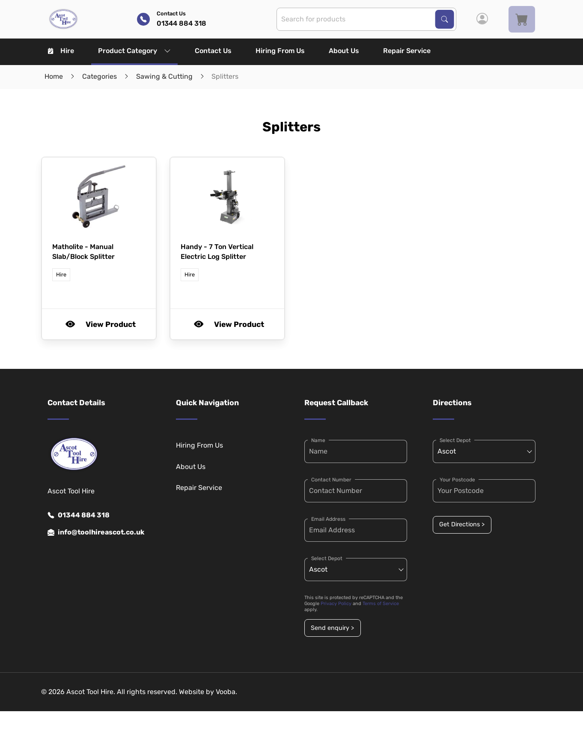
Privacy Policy (336, 603)
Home (54, 76)
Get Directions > (462, 524)
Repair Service (407, 51)
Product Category (134, 51)
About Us (344, 51)
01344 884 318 (79, 515)
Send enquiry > (332, 628)
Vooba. (226, 692)
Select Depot (326, 558)
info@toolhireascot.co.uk (96, 532)
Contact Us (213, 51)
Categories (99, 76)
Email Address (328, 519)
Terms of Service (381, 603)
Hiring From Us (280, 51)
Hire (61, 51)
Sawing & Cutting (164, 76)
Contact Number (331, 480)
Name (318, 440)
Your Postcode (457, 480)
